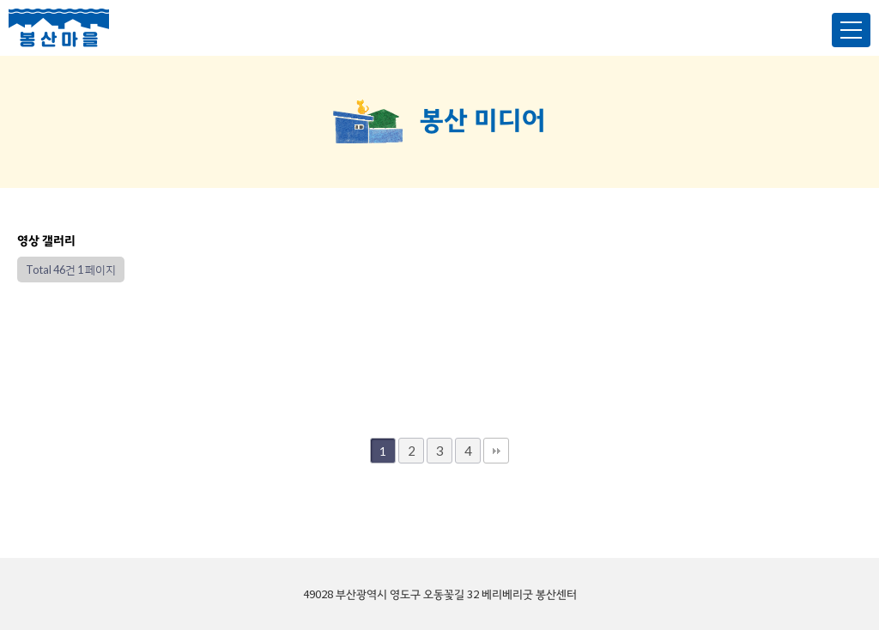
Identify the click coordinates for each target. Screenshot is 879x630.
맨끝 (496, 450)
